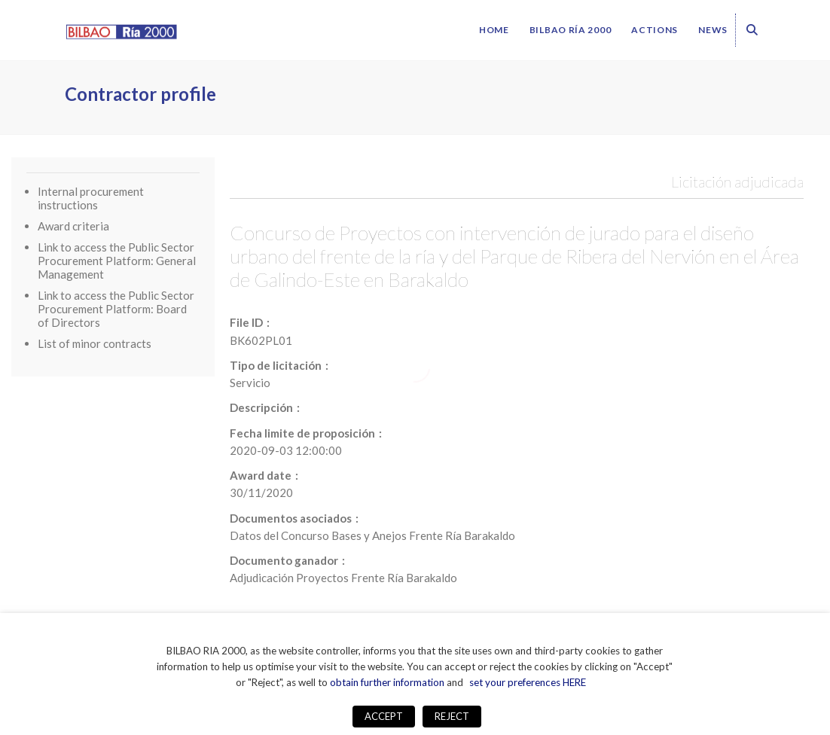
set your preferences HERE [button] (527, 682)
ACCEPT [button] (384, 716)
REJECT (452, 716)
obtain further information (387, 682)
